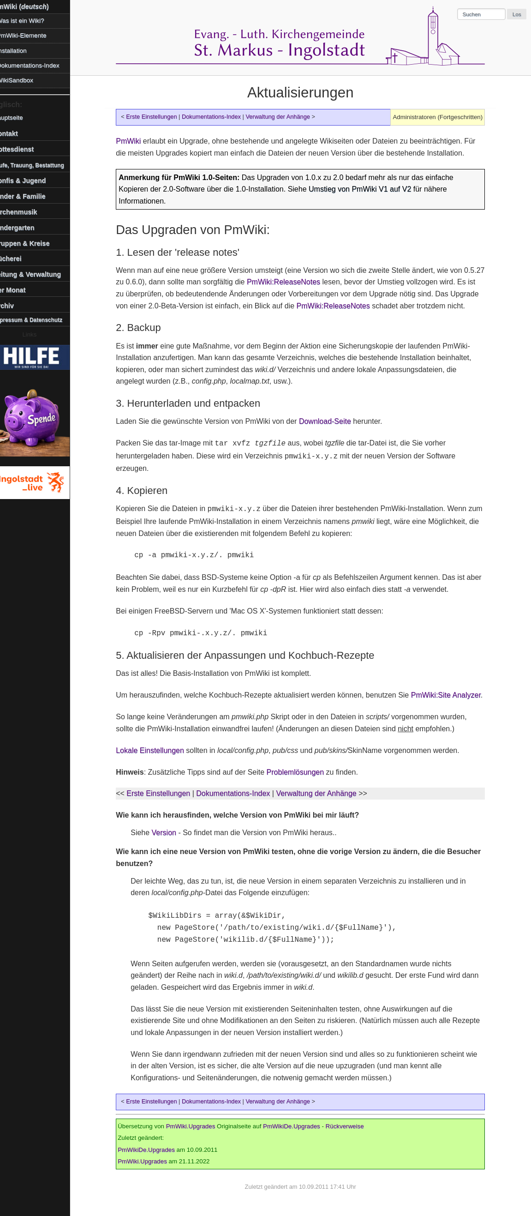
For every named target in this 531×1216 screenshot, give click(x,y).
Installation (22, 50)
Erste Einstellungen (156, 116)
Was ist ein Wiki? (31, 20)
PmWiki (133, 141)
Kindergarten (25, 227)
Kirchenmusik (26, 212)
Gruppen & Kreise (32, 243)
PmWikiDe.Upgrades (297, 1126)
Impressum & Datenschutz (38, 320)
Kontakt (16, 133)
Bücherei (18, 258)
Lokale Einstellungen (155, 750)
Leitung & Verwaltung (38, 274)
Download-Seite (330, 421)
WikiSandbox (25, 80)
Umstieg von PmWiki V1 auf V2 (365, 189)
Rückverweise (350, 1126)
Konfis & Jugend (30, 180)
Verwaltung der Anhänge (283, 116)
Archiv (14, 305)
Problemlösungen (300, 772)
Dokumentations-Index (216, 116)
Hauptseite (19, 117)
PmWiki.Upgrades (196, 1126)
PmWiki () (32, 6)
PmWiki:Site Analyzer (451, 695)
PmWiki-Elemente (32, 35)
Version (169, 833)
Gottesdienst (24, 149)
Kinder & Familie (30, 196)
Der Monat (20, 290)
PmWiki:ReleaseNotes (289, 282)
